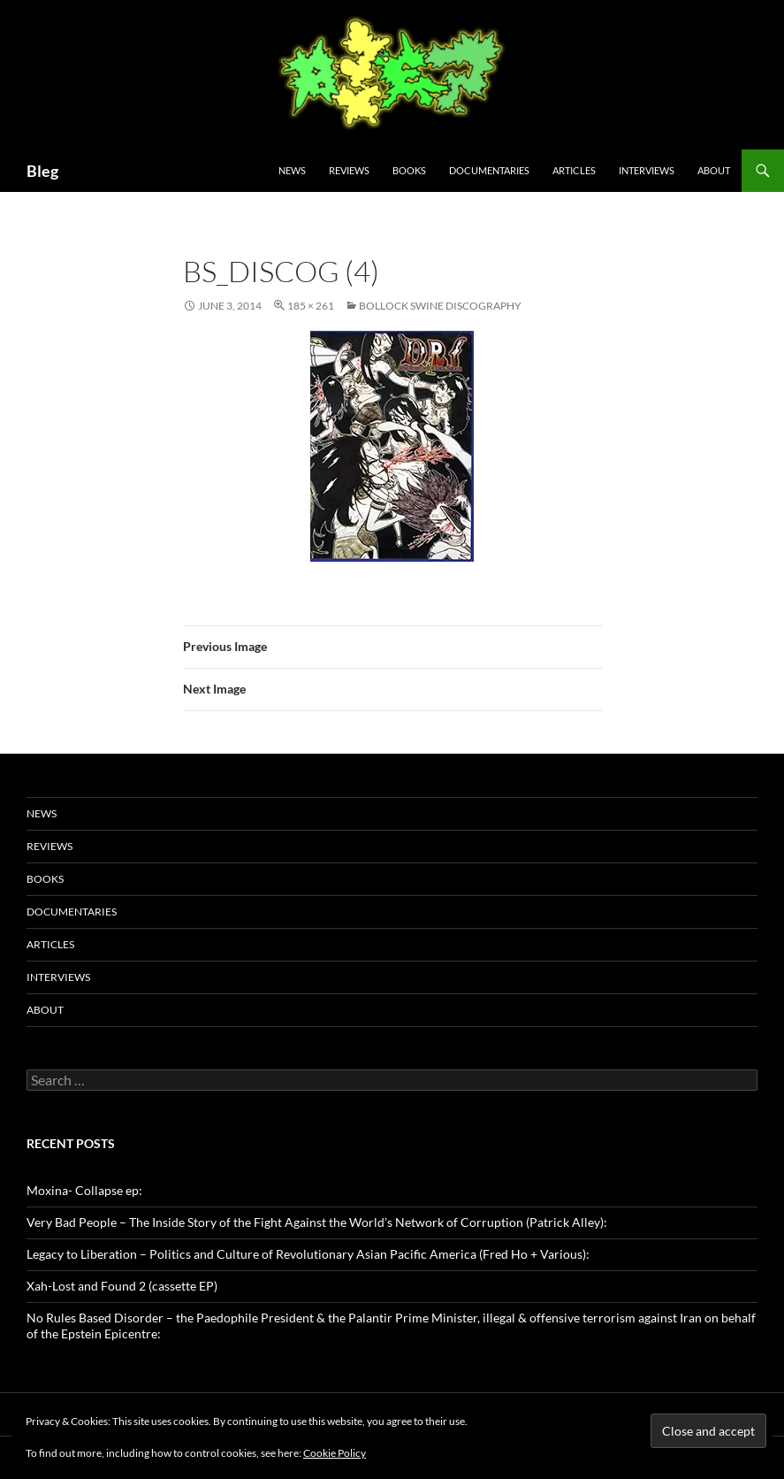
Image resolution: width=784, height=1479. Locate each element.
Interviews (646, 170)
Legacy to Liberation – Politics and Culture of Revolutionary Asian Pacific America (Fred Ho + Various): (308, 1253)
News (292, 170)
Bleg (42, 170)
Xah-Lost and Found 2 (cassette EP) (122, 1285)
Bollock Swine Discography (440, 305)
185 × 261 (310, 305)
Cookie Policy (334, 1453)
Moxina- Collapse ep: (84, 1190)
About (713, 170)
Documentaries (489, 170)
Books (409, 170)
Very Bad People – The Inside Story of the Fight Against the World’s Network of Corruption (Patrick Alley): (317, 1222)
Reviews (349, 170)
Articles (574, 170)
